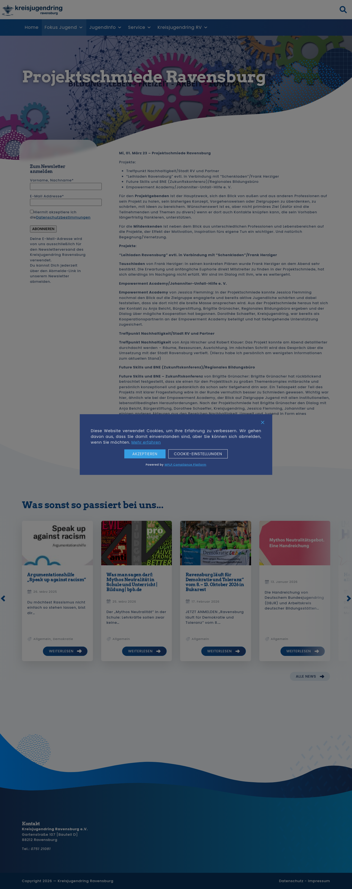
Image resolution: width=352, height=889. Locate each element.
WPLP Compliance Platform (185, 464)
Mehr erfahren (146, 442)
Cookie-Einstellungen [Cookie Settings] (198, 454)
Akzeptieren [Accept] (145, 454)
